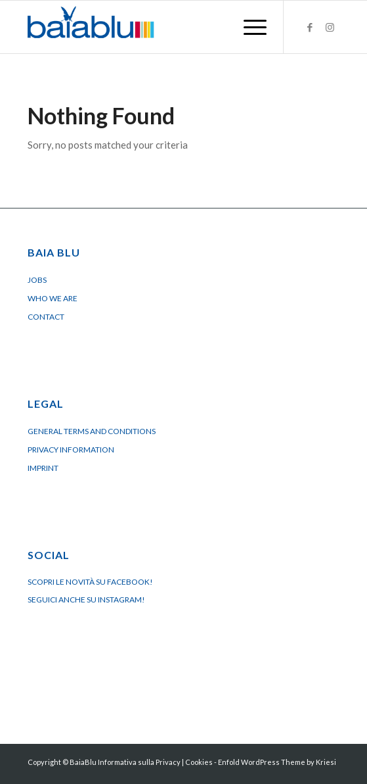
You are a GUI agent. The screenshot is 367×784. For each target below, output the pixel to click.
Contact (46, 317)
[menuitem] (248, 27)
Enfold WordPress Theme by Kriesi (277, 762)
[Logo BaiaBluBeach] (152, 27)
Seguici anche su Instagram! (86, 599)
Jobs (37, 280)
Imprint (43, 468)
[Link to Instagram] (329, 27)
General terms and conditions (92, 431)
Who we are (52, 298)
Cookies (199, 762)
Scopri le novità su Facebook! (90, 582)
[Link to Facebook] (310, 27)
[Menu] (248, 27)
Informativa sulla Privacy (139, 762)
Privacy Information (71, 449)
